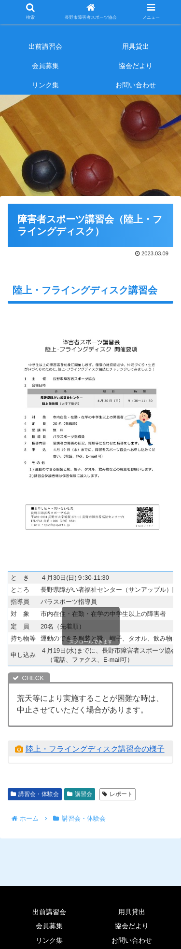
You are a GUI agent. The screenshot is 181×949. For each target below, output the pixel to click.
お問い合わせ (131, 940)
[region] (90, 143)
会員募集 (49, 926)
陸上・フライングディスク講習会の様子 (95, 749)
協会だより (132, 926)
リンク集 (49, 940)
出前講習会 (49, 912)
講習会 (79, 794)
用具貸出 (131, 912)
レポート (117, 794)
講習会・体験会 (35, 794)
